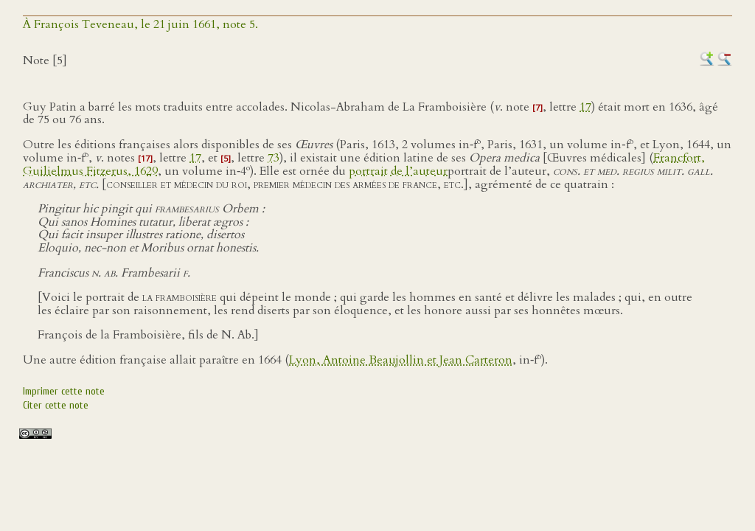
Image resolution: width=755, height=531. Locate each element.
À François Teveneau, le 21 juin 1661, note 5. (140, 24)
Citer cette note (55, 405)
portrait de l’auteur (398, 171)
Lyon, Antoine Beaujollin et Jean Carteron (400, 360)
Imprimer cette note (64, 391)
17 (585, 107)
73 (273, 158)
